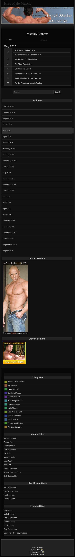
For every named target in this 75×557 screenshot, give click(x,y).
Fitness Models (14, 404)
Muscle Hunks (9, 457)
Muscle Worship (14, 415)
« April (9, 40)
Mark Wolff (8, 461)
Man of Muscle (10, 450)
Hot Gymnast (9, 495)
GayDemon (8, 510)
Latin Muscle (13, 408)
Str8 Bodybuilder (10, 476)
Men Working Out (15, 412)
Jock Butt (7, 465)
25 (8, 83)
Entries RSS (35, 550)
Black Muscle (13, 389)
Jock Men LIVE (10, 487)
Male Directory (10, 514)
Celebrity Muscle (14, 393)
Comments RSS (35, 552)
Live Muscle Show (11, 491)
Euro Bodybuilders (15, 400)
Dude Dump (9, 525)
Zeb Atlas (7, 453)
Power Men (8, 442)
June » (44, 40)
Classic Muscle (14, 397)
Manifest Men (9, 446)
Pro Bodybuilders (15, 427)
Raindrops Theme (37, 554)
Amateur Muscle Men (16, 381)
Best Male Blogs (10, 518)
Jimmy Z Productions (12, 472)
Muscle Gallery (10, 438)
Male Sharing (9, 522)
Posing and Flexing (15, 423)
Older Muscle (13, 419)
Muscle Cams (9, 499)
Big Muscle (12, 385)
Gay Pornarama (10, 529)
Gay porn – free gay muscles (15, 533)
